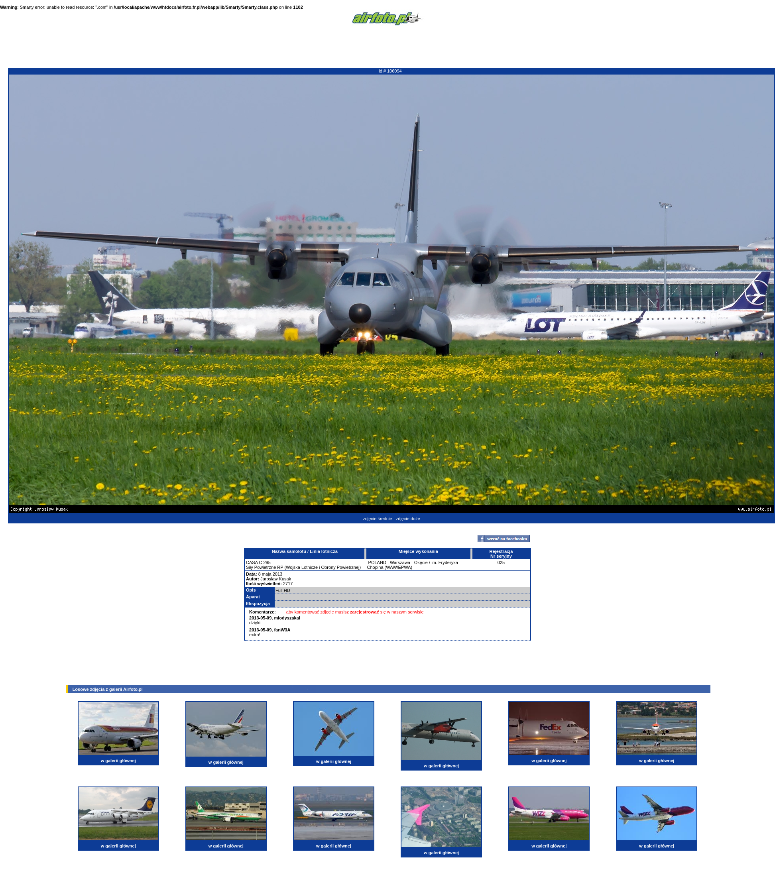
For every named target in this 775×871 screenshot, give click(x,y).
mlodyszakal (287, 617)
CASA (252, 562)
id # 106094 (390, 71)
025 (501, 562)
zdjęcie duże (408, 518)
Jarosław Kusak (275, 578)
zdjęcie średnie (377, 518)
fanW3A (282, 629)
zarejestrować (364, 612)
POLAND (377, 562)
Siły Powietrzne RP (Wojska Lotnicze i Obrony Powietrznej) (303, 567)
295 (267, 562)
